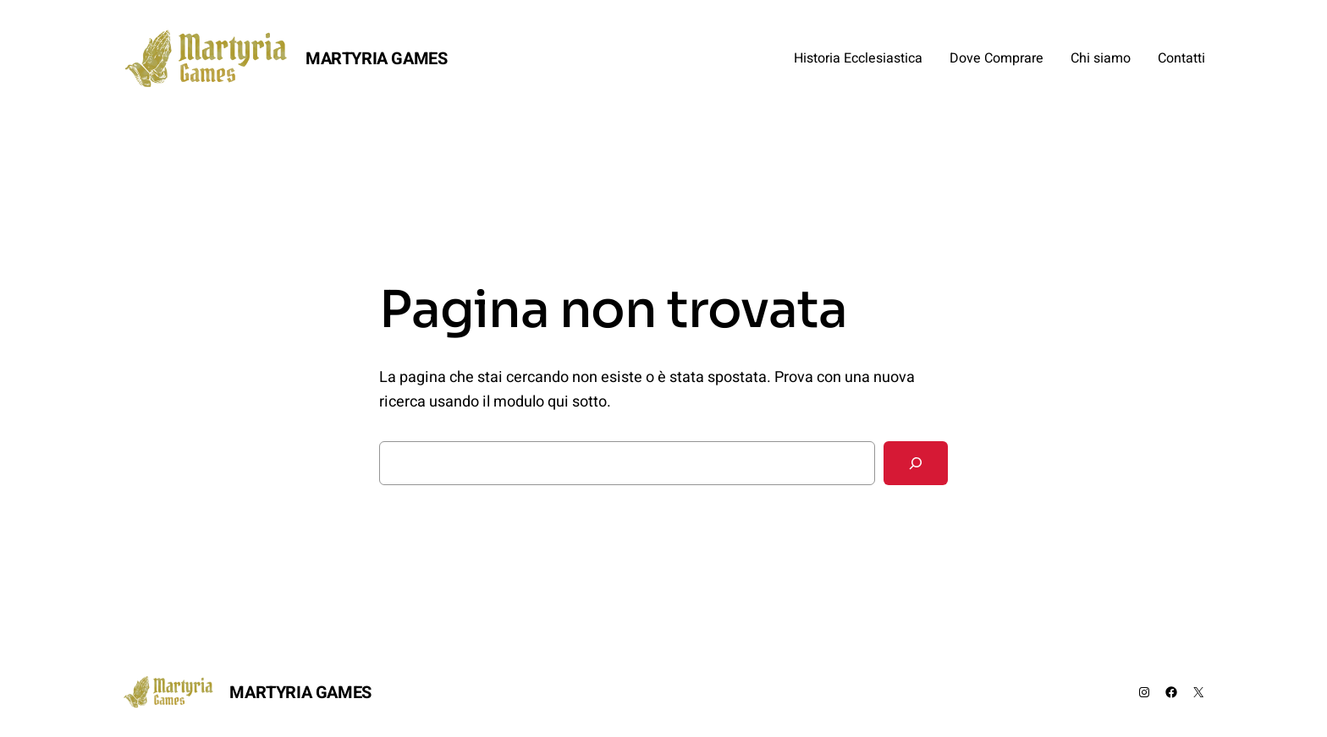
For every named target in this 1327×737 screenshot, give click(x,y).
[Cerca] (916, 463)
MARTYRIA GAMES (376, 58)
